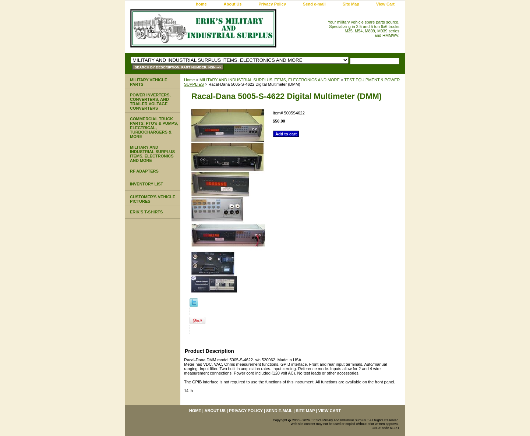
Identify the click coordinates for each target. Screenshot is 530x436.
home (201, 4)
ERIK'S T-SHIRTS (146, 212)
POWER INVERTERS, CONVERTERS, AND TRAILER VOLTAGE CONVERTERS (150, 101)
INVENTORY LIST (146, 184)
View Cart (385, 4)
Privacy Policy (272, 4)
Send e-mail (314, 4)
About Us (233, 4)
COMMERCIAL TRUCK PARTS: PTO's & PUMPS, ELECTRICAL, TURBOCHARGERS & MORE (154, 128)
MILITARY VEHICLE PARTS (148, 82)
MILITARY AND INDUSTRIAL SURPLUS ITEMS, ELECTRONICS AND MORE (269, 80)
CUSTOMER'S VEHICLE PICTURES (152, 199)
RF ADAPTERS (144, 171)
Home (189, 80)
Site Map (351, 4)
